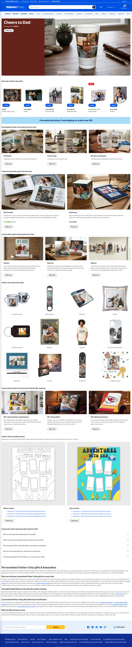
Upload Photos (56, 1)
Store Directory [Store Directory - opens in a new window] (23, 639)
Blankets (79, 13)
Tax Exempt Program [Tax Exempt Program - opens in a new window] (118, 639)
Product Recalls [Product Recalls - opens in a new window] (96, 639)
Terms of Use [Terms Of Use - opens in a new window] (25, 642)
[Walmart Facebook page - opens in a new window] (88, 627)
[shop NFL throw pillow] (66, 412)
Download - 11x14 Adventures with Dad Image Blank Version (26, 511)
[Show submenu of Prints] (40, 13)
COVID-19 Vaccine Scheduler (79, 639)
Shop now (9, 30)
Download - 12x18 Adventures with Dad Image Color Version (92, 514)
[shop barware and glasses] (109, 148)
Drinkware (112, 13)
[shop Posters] (22, 258)
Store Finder (25, 1)
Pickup (31, 13)
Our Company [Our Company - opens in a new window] (41, 639)
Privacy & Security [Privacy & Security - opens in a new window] (37, 642)
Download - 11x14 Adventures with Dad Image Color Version (92, 511)
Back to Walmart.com (11, 1)
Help (100, 7)
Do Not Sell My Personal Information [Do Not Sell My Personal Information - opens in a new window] (91, 642)
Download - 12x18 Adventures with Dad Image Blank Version (26, 514)
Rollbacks (8, 13)
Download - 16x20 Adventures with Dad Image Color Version (92, 516)
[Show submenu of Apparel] (106, 13)
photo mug (119, 594)
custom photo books (43, 583)
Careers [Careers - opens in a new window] (32, 639)
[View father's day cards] (12, 98)
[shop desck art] (66, 258)
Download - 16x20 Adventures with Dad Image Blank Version (26, 516)
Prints (38, 13)
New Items (16, 13)
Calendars (121, 13)
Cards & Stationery (48, 13)
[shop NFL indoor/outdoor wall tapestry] (22, 412)
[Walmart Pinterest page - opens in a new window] (96, 627)
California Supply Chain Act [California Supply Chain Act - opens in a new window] (68, 642)
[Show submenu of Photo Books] (93, 13)
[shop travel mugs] (66, 148)
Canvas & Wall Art (69, 13)
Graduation (24, 13)
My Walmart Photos (44, 1)
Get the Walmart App (12, 642)
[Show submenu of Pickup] (34, 13)
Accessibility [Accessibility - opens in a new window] (107, 639)
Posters (59, 13)
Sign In (124, 1)
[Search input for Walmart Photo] (60, 7)
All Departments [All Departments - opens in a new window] (10, 639)
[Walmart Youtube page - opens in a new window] (101, 627)
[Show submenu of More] (130, 13)
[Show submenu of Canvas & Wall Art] (74, 13)
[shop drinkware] (22, 148)
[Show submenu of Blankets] (82, 13)
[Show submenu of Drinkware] (115, 13)
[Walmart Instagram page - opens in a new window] (105, 627)
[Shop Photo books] (33, 202)
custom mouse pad (106, 602)
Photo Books (88, 13)
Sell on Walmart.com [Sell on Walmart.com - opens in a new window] (55, 639)
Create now (9, 521)
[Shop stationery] (99, 202)
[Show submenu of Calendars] (124, 13)
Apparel (103, 13)
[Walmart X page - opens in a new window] (92, 627)
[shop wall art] (109, 258)
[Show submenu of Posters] (61, 13)
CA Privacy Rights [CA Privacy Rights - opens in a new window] (51, 642)
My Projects (34, 1)
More (128, 13)
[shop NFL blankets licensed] (109, 412)
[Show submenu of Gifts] (99, 13)
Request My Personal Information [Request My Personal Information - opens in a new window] (116, 642)
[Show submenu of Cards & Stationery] (54, 13)
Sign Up (55, 627)
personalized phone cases (26, 606)
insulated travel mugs (119, 604)
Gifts (96, 13)
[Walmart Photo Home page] (15, 7)
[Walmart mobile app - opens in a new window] (119, 627)
